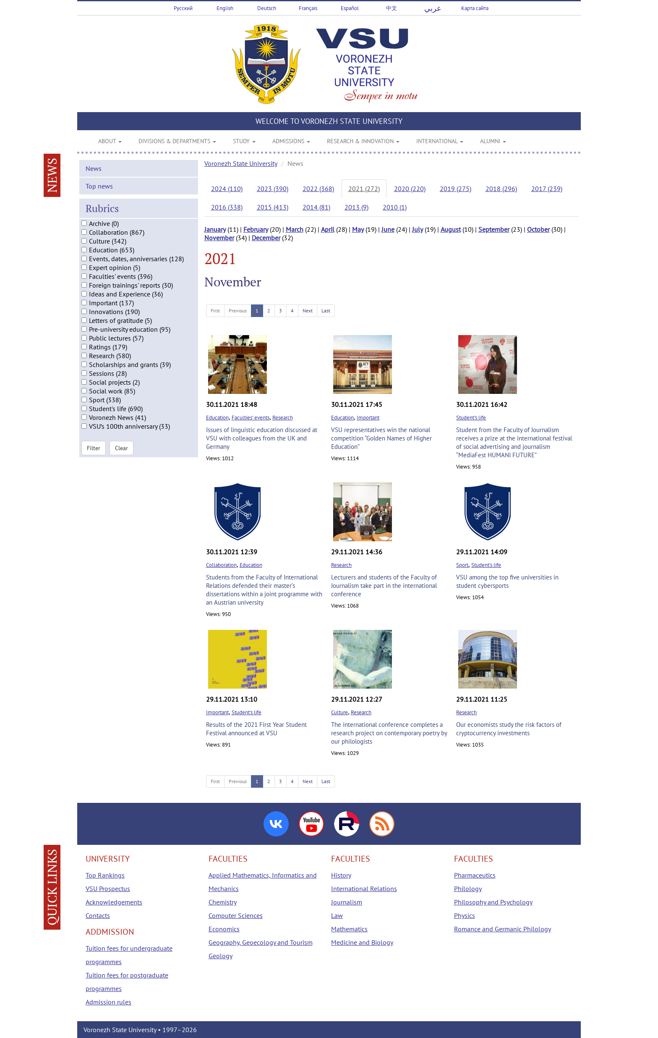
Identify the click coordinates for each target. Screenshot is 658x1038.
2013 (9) (356, 207)
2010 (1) (395, 207)
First (215, 310)
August (451, 229)
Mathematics (349, 929)
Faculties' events (250, 417)
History (341, 875)
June (387, 229)
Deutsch (266, 8)
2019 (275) (455, 188)
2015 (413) (272, 207)
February (255, 229)
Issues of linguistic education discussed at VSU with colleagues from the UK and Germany (261, 438)
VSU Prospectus (108, 888)
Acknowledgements (114, 902)
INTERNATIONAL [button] (439, 141)
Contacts (98, 915)
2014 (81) (316, 207)
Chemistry (223, 902)
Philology (468, 888)
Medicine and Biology (362, 942)
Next (308, 310)
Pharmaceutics (475, 875)
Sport (462, 565)
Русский (183, 8)
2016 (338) (227, 207)
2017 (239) (546, 188)
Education (217, 417)
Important (368, 417)
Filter (93, 457)
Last (325, 310)
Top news (99, 195)
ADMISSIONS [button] (291, 141)
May (358, 229)
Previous (238, 310)
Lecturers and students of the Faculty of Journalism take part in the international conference (384, 585)
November (219, 237)
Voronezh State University (240, 163)
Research (282, 417)
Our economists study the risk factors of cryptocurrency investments (508, 729)
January (215, 229)
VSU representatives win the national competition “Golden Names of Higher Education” (381, 438)
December (266, 237)
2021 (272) (364, 188)
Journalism (346, 902)
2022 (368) (318, 188)
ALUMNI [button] (493, 141)
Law (337, 915)
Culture (339, 712)
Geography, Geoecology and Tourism (261, 942)
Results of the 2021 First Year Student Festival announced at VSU (256, 729)
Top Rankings (105, 875)
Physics (464, 915)
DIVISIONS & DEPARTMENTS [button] (177, 141)
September (493, 229)
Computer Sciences (236, 915)
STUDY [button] (244, 141)
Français (308, 8)
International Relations (364, 888)
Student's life (471, 417)
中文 (391, 8)
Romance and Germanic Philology (502, 929)
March (294, 229)
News (94, 177)
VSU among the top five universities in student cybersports (507, 581)
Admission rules (108, 1002)
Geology (220, 956)
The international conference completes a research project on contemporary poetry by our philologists (389, 733)
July (417, 229)
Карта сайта (474, 8)
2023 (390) (272, 188)
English (225, 8)
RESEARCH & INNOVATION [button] (363, 141)
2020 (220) (410, 188)
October (538, 229)
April (327, 229)
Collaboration (221, 565)
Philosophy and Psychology (493, 902)
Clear (121, 457)
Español (350, 8)
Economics (224, 929)
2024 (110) (227, 188)
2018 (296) (501, 188)
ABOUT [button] (110, 141)
